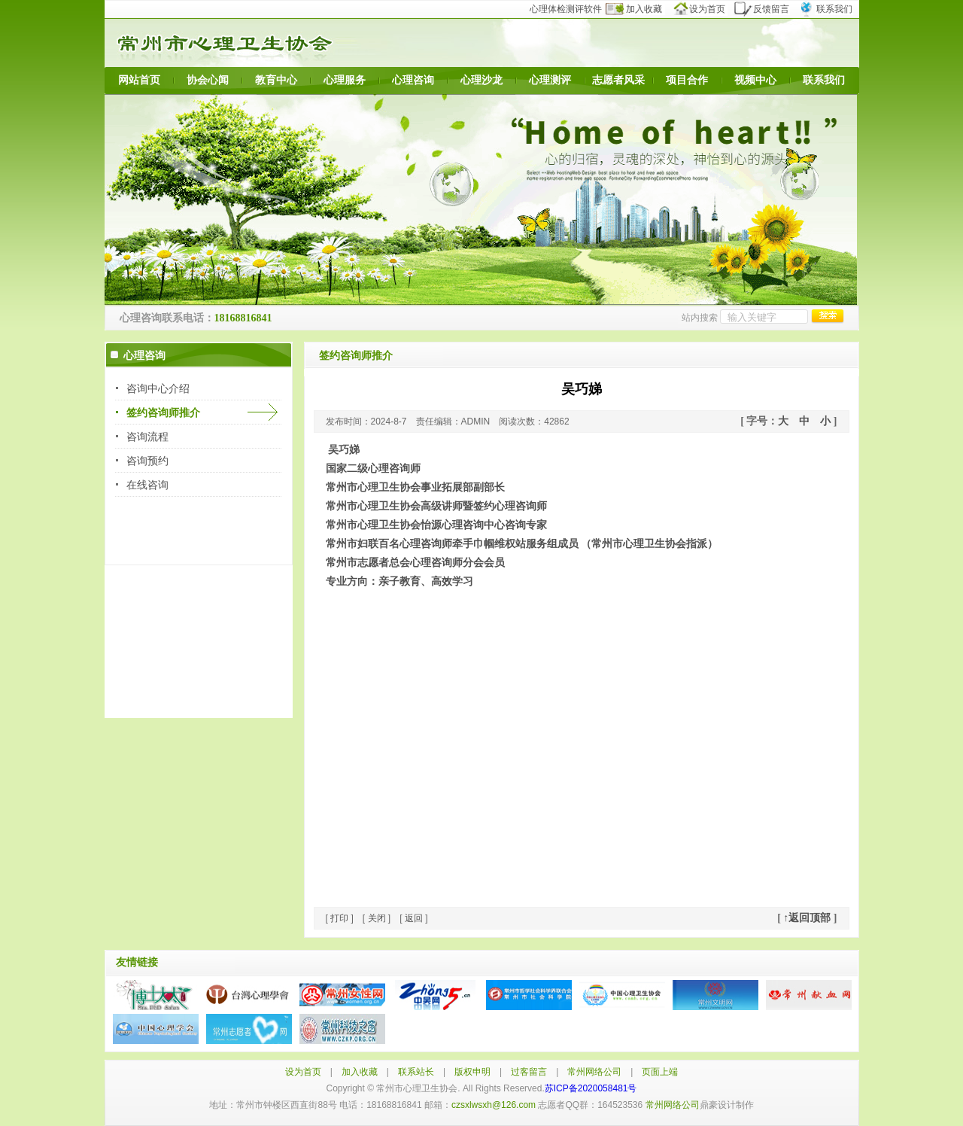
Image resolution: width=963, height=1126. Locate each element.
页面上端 (660, 1072)
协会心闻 (208, 80)
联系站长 (416, 1072)
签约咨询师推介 (163, 412)
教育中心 (276, 80)
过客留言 (529, 1072)
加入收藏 (643, 9)
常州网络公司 (594, 1072)
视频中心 (755, 80)
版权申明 (472, 1072)
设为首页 (704, 9)
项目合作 (687, 80)
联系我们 (828, 9)
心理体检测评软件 (571, 9)
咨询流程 (147, 437)
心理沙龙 (481, 80)
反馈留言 (766, 9)
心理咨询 (413, 80)
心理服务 (345, 80)
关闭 (377, 918)
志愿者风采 (618, 80)
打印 (339, 918)
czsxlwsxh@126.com (493, 1105)
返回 (414, 918)
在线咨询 (147, 485)
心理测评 (550, 80)
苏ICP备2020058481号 (591, 1088)
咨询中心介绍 (158, 388)
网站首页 (139, 80)
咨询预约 (147, 461)
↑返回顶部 (807, 918)
